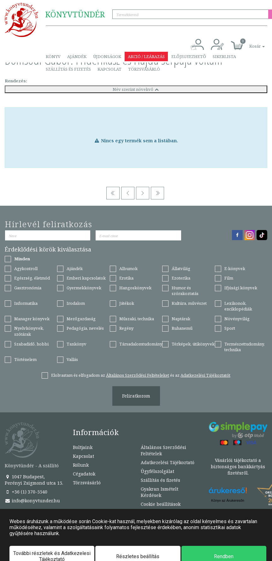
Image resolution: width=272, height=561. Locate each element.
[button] (250, 42)
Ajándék (76, 56)
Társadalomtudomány (140, 344)
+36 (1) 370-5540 (26, 492)
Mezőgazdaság (81, 319)
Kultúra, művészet (189, 303)
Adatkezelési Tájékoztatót (205, 375)
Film (228, 278)
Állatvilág (181, 268)
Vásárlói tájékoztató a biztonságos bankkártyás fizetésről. (238, 466)
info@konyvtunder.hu (32, 501)
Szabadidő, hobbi (31, 344)
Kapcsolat (109, 69)
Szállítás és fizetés (68, 69)
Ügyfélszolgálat (157, 471)
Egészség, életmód (32, 278)
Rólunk (81, 465)
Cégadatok (84, 474)
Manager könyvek (32, 319)
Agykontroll (26, 268)
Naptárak (181, 319)
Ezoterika (181, 278)
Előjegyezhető (188, 56)
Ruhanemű (182, 328)
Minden (22, 259)
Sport (229, 328)
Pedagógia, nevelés (85, 328)
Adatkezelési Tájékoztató (167, 462)
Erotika (126, 278)
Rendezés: (16, 81)
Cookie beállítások (160, 504)
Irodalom (76, 303)
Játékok (126, 303)
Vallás (72, 359)
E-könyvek (234, 268)
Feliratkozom (136, 396)
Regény (126, 328)
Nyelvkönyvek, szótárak (29, 331)
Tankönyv (76, 344)
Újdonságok (107, 56)
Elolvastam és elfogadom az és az (140, 375)
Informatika (26, 303)
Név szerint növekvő (136, 89)
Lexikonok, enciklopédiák (238, 306)
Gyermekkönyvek (84, 288)
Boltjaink (82, 447)
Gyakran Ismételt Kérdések (159, 492)
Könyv (53, 56)
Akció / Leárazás (146, 56)
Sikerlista (224, 56)
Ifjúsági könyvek (240, 288)
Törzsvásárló (144, 69)
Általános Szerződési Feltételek (163, 450)
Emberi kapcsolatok (86, 278)
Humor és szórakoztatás (185, 291)
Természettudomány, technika (244, 347)
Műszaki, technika (136, 319)
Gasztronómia (27, 288)
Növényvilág (237, 319)
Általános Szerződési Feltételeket (137, 375)
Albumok (128, 268)
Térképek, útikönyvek (193, 344)
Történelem (25, 359)
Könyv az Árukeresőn (227, 500)
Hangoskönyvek (135, 288)
